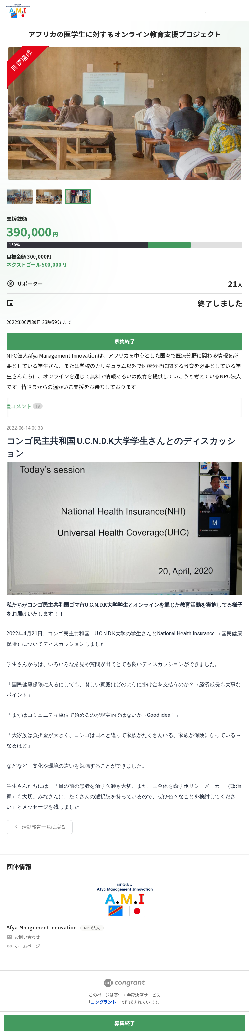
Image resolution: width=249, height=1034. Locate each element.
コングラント (103, 1002)
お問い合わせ (27, 937)
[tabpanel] (124, 628)
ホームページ (27, 946)
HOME (14, 406)
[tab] (14, 406)
